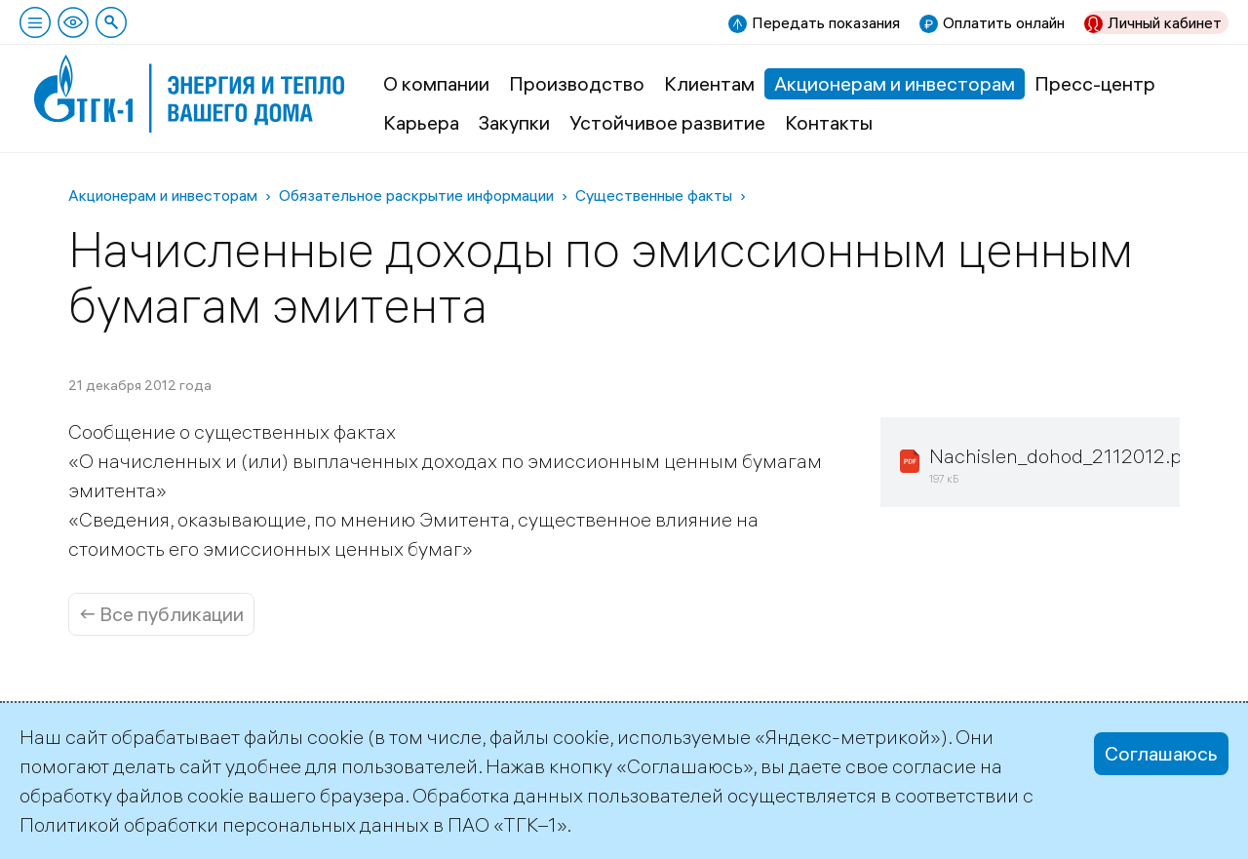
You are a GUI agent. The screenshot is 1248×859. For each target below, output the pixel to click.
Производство (576, 83)
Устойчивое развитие (667, 122)
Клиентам (709, 83)
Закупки (514, 122)
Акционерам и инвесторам (894, 83)
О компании (436, 83)
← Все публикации (161, 614)
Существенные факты (653, 195)
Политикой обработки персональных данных (224, 824)
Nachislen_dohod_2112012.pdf (1064, 456)
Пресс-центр (1094, 83)
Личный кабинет (1165, 22)
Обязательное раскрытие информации (416, 195)
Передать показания (826, 22)
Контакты (829, 122)
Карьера (421, 122)
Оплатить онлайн (1004, 22)
